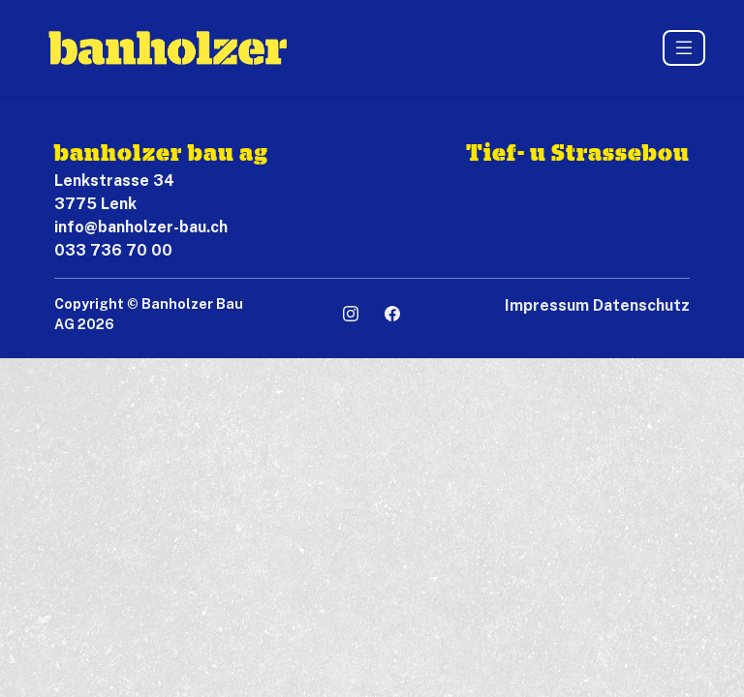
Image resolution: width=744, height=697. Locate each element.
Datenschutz (641, 305)
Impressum (547, 305)
